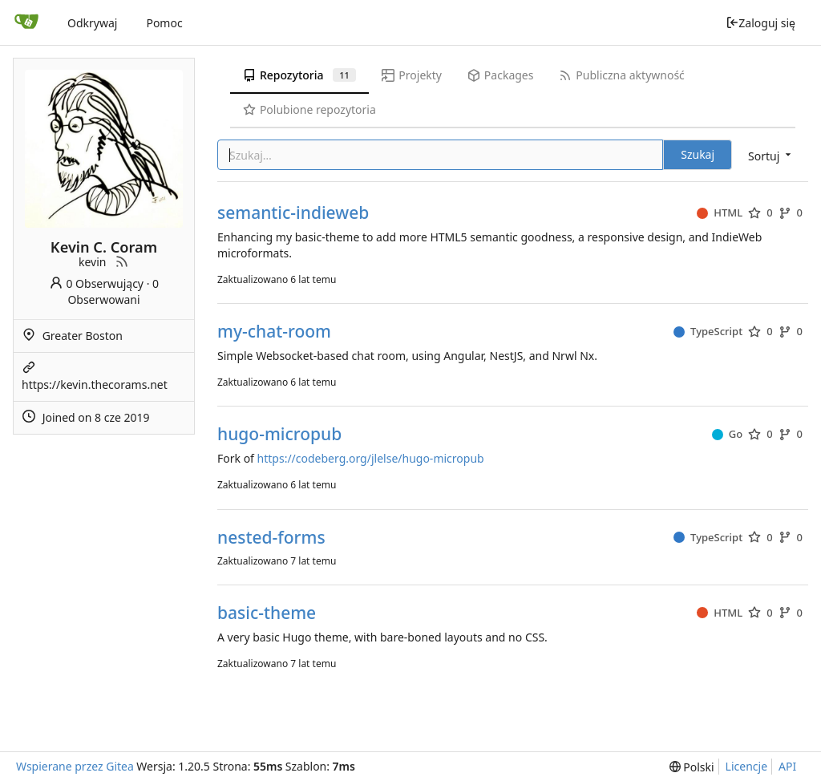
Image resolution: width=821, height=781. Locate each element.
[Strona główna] (26, 22)
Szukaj (697, 154)
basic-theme (266, 613)
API (787, 766)
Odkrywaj (92, 22)
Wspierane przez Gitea (75, 766)
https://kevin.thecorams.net (95, 384)
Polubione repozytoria (309, 109)
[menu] (771, 156)
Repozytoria (299, 75)
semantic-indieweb (293, 213)
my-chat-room (274, 331)
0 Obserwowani (113, 291)
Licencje (746, 766)
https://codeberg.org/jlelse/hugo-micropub (370, 458)
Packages (500, 75)
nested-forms (271, 537)
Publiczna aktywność (621, 75)
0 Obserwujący (96, 283)
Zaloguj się (760, 22)
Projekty (412, 75)
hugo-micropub (279, 434)
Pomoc (164, 22)
